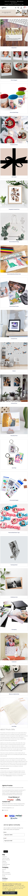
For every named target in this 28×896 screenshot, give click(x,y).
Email (5, 838)
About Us (4, 869)
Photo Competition (6, 872)
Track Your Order (5, 858)
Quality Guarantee (6, 864)
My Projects (4, 862)
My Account (4, 865)
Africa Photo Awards (6, 874)
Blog (3, 871)
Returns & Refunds (6, 859)
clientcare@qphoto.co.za (8, 807)
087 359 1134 (5, 810)
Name (4, 832)
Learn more (11, 890)
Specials (4, 877)
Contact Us (4, 856)
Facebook (4, 880)
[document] (14, 888)
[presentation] (13, 845)
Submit (5, 851)
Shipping (4, 861)
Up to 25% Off (14, 2)
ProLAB (3, 875)
